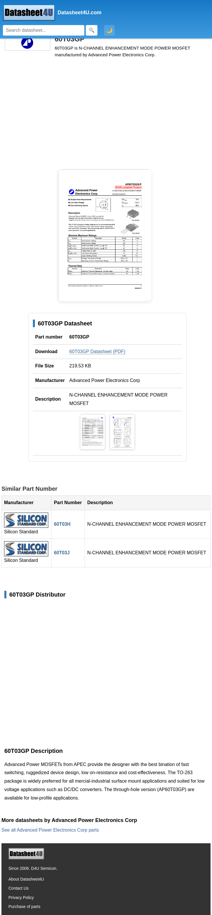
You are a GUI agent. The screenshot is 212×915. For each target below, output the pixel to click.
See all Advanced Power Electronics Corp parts (50, 830)
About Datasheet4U (26, 879)
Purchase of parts (24, 906)
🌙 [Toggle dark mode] (109, 30)
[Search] (43, 30)
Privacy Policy (21, 897)
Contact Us (18, 888)
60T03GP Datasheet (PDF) (97, 351)
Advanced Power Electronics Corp (104, 380)
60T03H (62, 524)
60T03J (62, 552)
